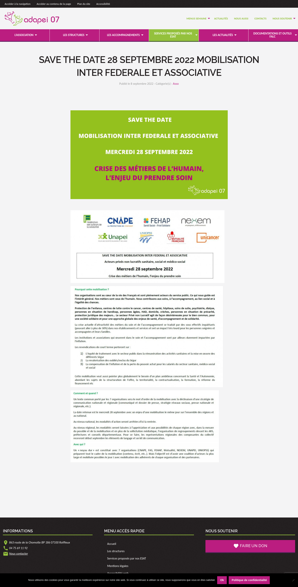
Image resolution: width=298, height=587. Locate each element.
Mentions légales (117, 566)
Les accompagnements (123, 35)
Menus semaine (196, 18)
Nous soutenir (282, 18)
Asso (176, 83)
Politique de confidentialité (249, 580)
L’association (24, 35)
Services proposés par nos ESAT (173, 35)
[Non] (293, 580)
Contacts (260, 18)
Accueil (111, 544)
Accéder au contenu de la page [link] (54, 4)
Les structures (73, 35)
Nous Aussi (241, 18)
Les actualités (223, 35)
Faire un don (250, 546)
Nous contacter (18, 553)
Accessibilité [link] (103, 4)
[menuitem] (197, 18)
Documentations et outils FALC (272, 35)
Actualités (221, 18)
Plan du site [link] (83, 4)
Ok (222, 580)
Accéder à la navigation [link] (18, 4)
